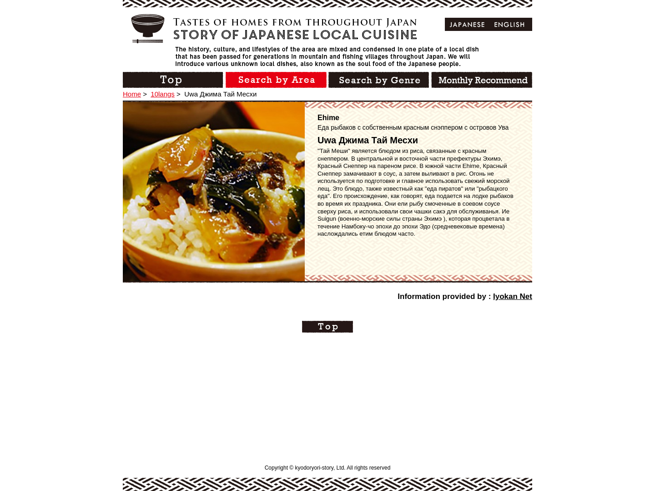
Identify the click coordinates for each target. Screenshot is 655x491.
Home (132, 94)
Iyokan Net (512, 296)
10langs (163, 94)
